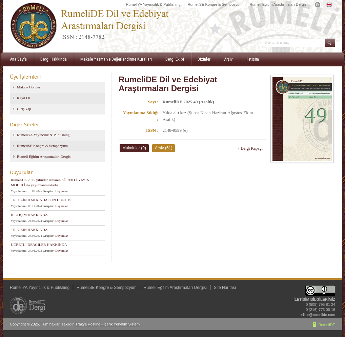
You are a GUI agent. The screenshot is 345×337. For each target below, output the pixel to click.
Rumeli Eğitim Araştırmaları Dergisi (278, 4)
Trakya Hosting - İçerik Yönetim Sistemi (108, 324)
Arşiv (228, 59)
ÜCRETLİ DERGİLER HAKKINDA (39, 245)
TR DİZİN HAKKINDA (29, 230)
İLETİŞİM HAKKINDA (29, 215)
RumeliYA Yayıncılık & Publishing (153, 4)
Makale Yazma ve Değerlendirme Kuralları (116, 59)
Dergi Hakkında (53, 59)
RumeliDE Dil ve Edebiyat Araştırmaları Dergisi (168, 84)
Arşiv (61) (163, 148)
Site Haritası (225, 287)
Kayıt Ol (23, 98)
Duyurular (61, 191)
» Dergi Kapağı (250, 148)
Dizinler (204, 59)
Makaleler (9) (134, 148)
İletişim (252, 59)
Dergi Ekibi (174, 59)
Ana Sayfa (18, 59)
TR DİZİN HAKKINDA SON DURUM (41, 200)
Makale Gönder (28, 87)
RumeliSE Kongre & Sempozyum (215, 4)
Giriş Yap (24, 109)
